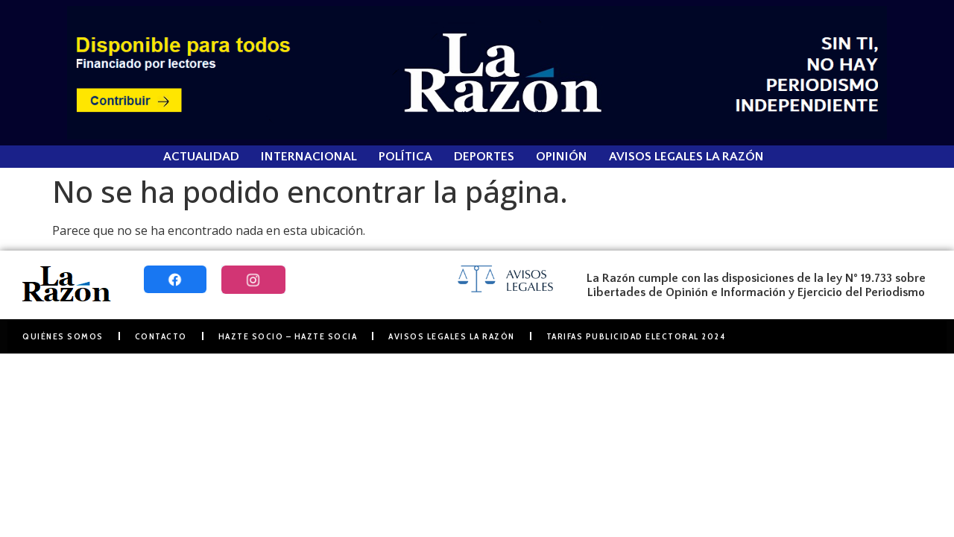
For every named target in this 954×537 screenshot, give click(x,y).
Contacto (161, 336)
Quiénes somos (63, 336)
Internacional (309, 156)
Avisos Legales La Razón (686, 156)
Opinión (561, 156)
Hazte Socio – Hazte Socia (288, 336)
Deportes (484, 156)
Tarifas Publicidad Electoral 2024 (636, 336)
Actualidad (201, 156)
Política (405, 156)
